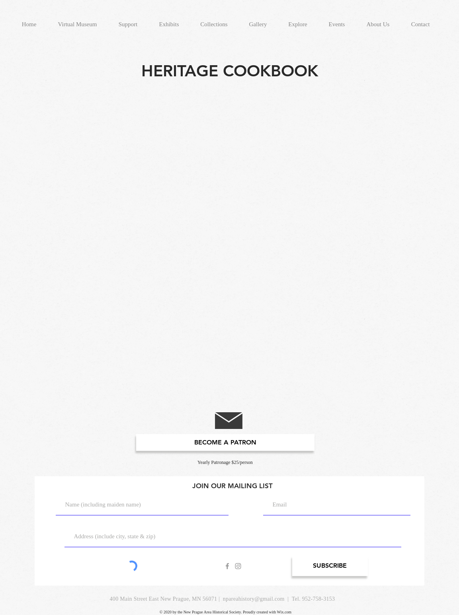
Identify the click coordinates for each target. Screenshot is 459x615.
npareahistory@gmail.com (254, 599)
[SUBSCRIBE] (330, 566)
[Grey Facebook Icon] (227, 566)
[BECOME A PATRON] (225, 442)
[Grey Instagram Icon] (238, 566)
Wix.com (284, 612)
